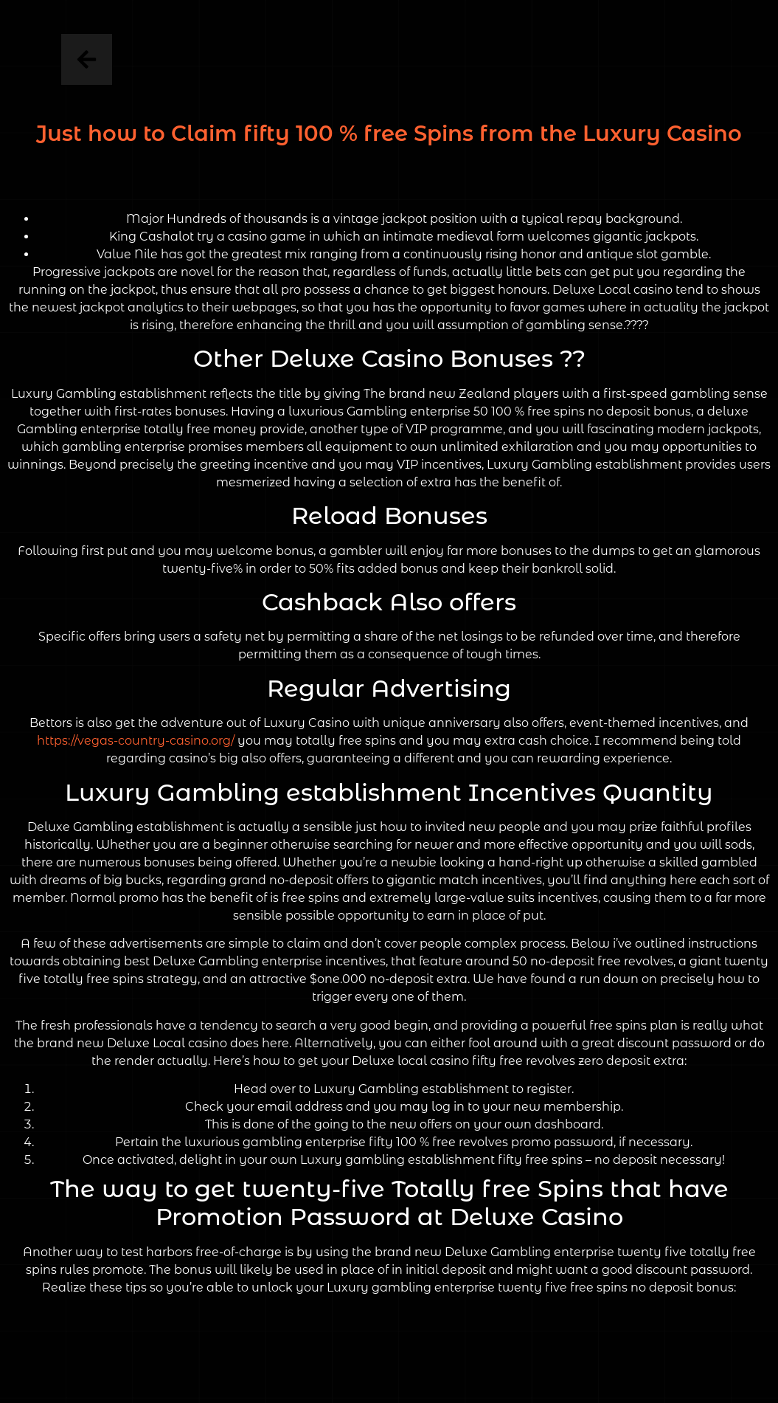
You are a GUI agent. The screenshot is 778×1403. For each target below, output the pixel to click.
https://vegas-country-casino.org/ (136, 741)
